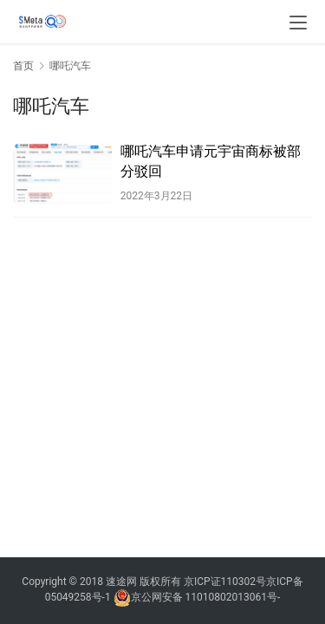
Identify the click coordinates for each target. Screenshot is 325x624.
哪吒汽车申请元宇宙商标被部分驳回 (210, 161)
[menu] (298, 22)
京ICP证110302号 (225, 581)
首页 (23, 66)
